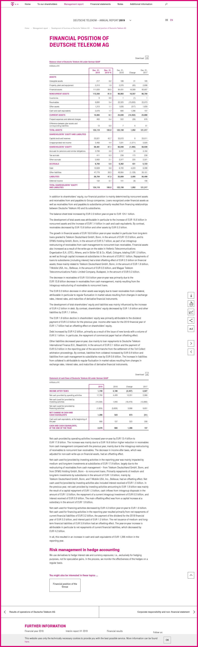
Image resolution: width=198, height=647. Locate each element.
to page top (191, 569)
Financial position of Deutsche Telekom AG (109, 22)
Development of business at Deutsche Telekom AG (70, 22)
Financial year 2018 (34, 624)
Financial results (115, 624)
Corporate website (33, 633)
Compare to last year (191, 303)
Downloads (191, 295)
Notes (120, 16)
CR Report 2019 (32, 629)
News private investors (117, 633)
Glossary (191, 329)
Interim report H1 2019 (77, 624)
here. (27, 641)
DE (166, 7)
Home (27, 22)
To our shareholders (47, 16)
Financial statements (100, 16)
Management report (73, 16)
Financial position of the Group (65, 579)
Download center (74, 633)
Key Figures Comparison (191, 312)
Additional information (141, 16)
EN (171, 7)
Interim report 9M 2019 (77, 629)
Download (139, 52)
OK (167, 640)
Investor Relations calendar (120, 629)
